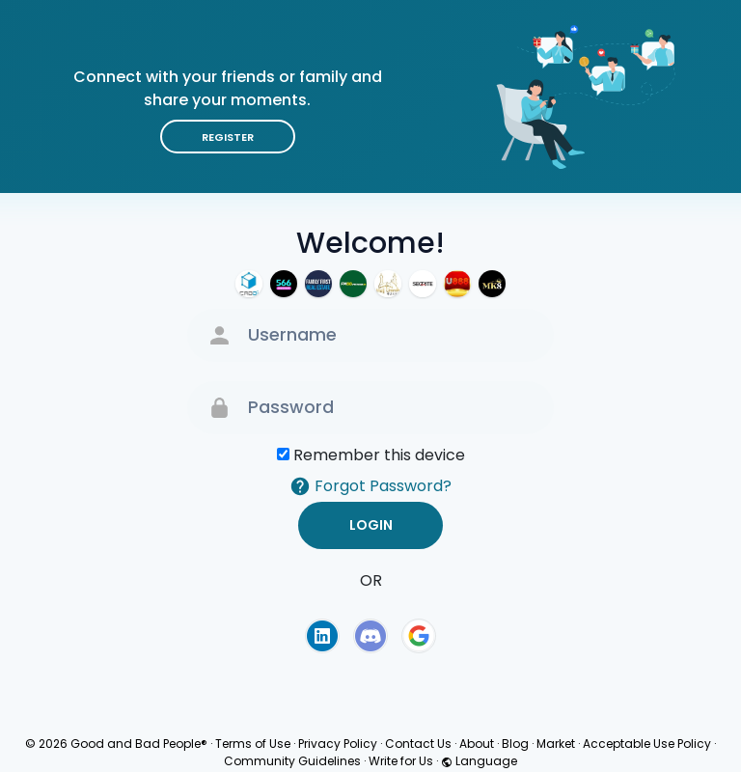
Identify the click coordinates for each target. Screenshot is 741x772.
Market (555, 743)
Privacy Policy (337, 743)
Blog (515, 743)
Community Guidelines (292, 761)
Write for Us (401, 761)
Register (228, 137)
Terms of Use (252, 743)
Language (479, 761)
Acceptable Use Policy (647, 743)
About (476, 743)
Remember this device (379, 455)
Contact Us (418, 743)
